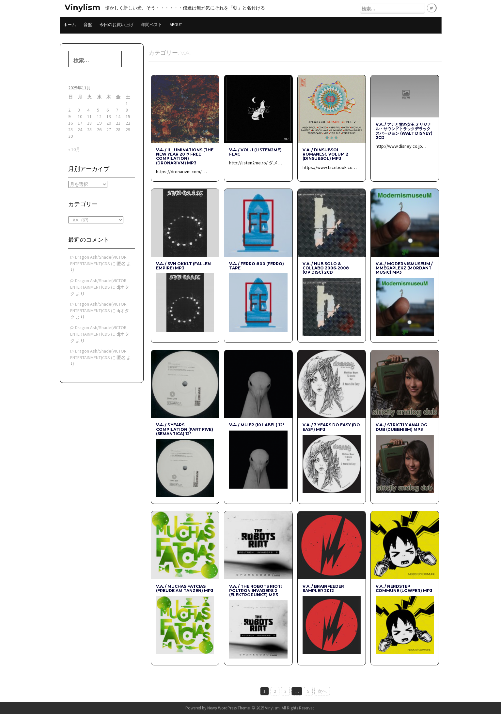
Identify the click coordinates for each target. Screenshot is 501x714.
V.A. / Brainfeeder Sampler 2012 (323, 588)
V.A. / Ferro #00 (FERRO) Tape (256, 265)
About (176, 24)
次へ (322, 691)
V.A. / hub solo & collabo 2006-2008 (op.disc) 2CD (326, 267)
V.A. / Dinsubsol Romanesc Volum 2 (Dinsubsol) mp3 (325, 153)
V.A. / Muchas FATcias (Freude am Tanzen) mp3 (184, 588)
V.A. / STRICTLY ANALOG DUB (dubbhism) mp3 (401, 426)
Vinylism (82, 7)
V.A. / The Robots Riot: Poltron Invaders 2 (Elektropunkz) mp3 (255, 590)
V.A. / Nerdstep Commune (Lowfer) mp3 (404, 588)
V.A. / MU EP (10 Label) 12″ (257, 424)
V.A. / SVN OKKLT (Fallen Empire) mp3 (183, 265)
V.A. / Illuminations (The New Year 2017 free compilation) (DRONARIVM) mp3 (184, 156)
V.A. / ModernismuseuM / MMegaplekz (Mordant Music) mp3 (404, 267)
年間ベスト (151, 24)
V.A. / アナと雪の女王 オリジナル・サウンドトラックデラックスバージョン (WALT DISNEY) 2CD (404, 131)
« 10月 (74, 149)
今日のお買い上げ (116, 24)
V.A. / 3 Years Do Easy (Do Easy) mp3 (331, 426)
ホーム (69, 24)
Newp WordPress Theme (228, 707)
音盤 (88, 24)
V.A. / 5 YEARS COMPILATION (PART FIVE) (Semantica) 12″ (184, 428)
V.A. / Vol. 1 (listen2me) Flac (255, 151)
